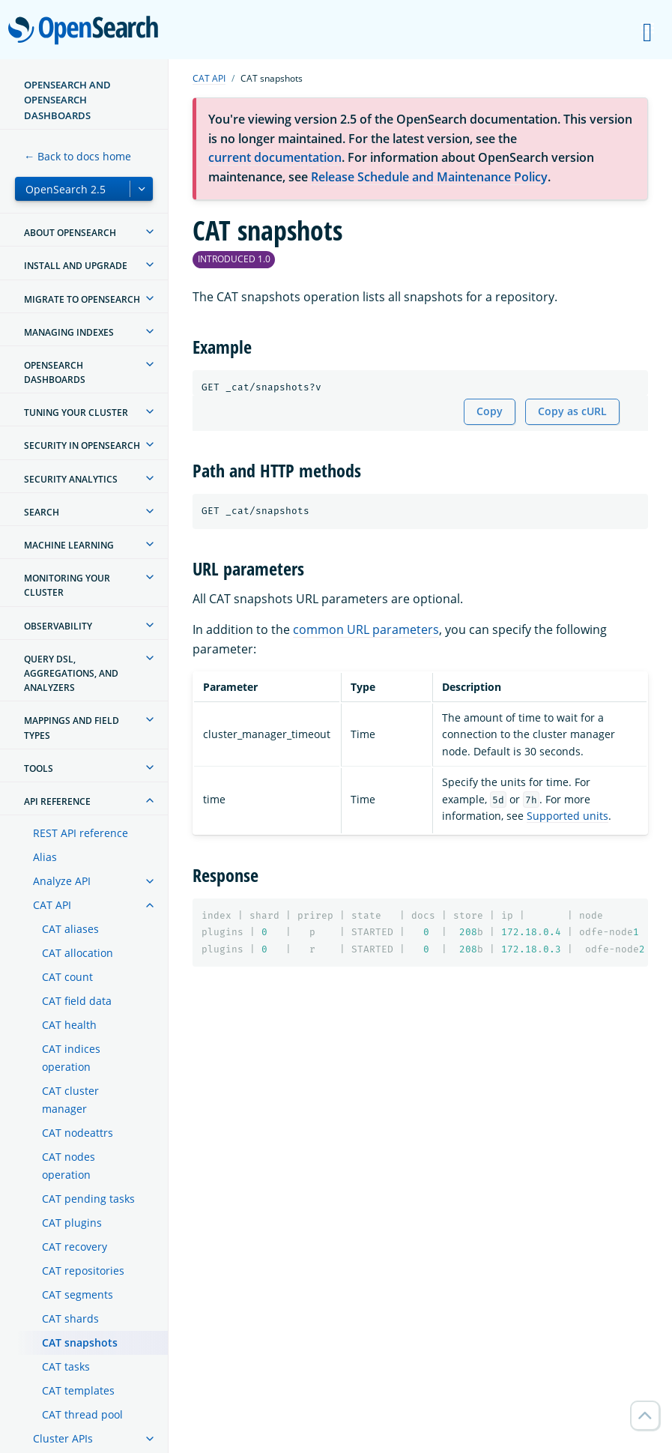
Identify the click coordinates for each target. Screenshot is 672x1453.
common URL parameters (366, 629)
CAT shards (70, 1318)
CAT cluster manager (70, 1100)
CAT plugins (72, 1222)
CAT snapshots (80, 1342)
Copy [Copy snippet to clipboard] (489, 411)
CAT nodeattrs (77, 1133)
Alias (45, 857)
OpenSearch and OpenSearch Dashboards (67, 100)
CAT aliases (70, 929)
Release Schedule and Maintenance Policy (429, 177)
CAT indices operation (71, 1058)
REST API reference (80, 833)
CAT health (69, 1025)
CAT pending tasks (88, 1198)
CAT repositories (83, 1270)
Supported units (567, 816)
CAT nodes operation (68, 1166)
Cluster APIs (63, 1438)
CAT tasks (66, 1366)
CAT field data (77, 1001)
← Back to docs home (77, 156)
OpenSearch (87, 31)
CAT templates (78, 1390)
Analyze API (62, 881)
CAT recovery (74, 1246)
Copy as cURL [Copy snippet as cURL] (572, 411)
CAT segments (77, 1294)
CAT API (52, 905)
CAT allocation (77, 953)
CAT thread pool (82, 1414)
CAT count (67, 977)
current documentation (275, 157)
